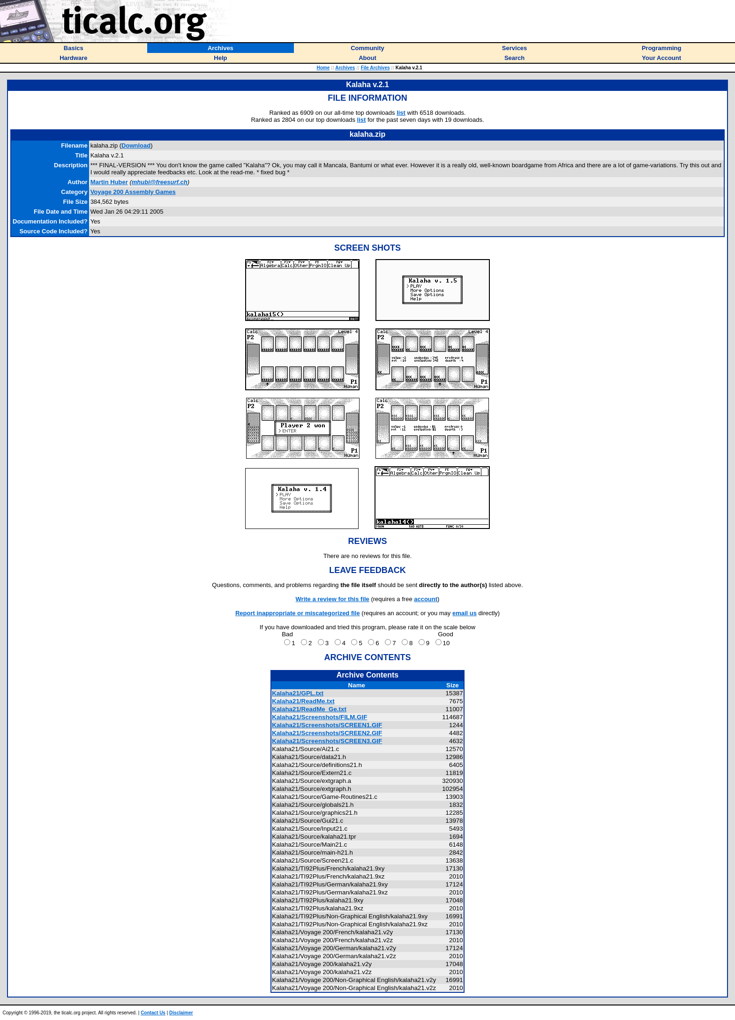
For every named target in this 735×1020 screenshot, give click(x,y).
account (425, 599)
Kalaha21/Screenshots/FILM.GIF (319, 717)
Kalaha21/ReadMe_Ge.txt (309, 709)
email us (464, 613)
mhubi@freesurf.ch (160, 182)
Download (135, 145)
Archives (345, 67)
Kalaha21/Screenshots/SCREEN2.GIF (327, 733)
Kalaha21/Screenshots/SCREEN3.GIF (327, 741)
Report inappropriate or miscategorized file (297, 613)
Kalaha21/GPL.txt (297, 693)
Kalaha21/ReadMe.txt (303, 701)
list (401, 112)
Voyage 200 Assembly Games (133, 191)
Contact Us (153, 1012)
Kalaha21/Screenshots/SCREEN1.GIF (327, 725)
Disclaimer (181, 1012)
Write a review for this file (332, 599)
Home (323, 67)
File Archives (375, 67)
